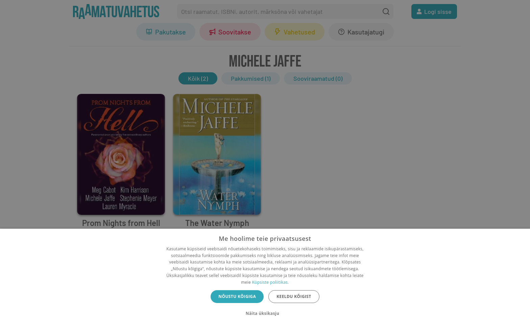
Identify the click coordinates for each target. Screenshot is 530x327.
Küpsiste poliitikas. (270, 282)
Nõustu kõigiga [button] (237, 296)
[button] (265, 313)
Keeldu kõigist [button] (293, 296)
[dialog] (265, 278)
